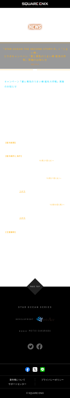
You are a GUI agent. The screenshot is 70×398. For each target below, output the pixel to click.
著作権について (17, 379)
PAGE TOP (35, 286)
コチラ (22, 191)
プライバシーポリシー (52, 379)
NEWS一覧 (35, 262)
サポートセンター (17, 384)
